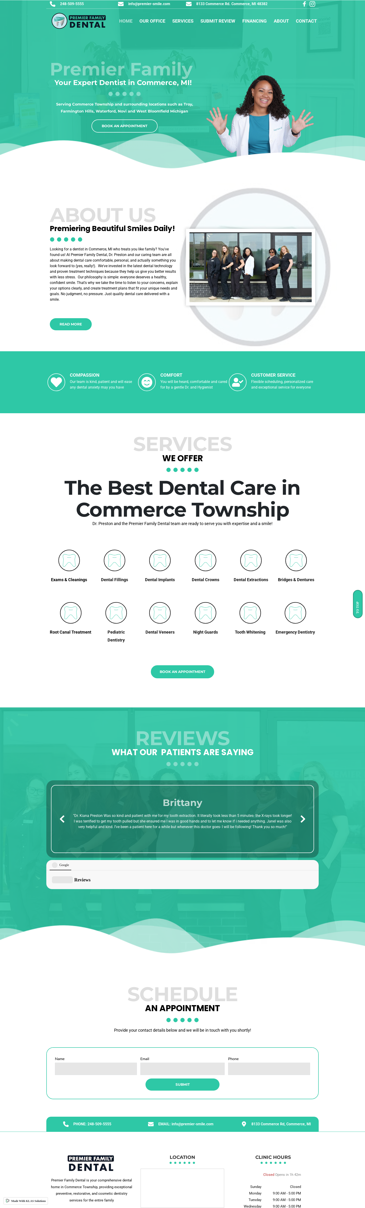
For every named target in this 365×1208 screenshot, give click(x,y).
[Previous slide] (62, 819)
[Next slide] (303, 819)
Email (144, 1025)
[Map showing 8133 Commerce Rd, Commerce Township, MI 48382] (182, 1154)
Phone (233, 1025)
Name (59, 1025)
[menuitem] (126, 20)
